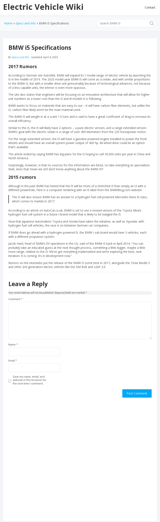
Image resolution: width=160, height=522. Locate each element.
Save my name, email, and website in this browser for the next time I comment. (29, 380)
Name (13, 344)
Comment (15, 299)
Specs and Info (20, 57)
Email (12, 360)
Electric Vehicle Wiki (43, 6)
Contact (150, 7)
